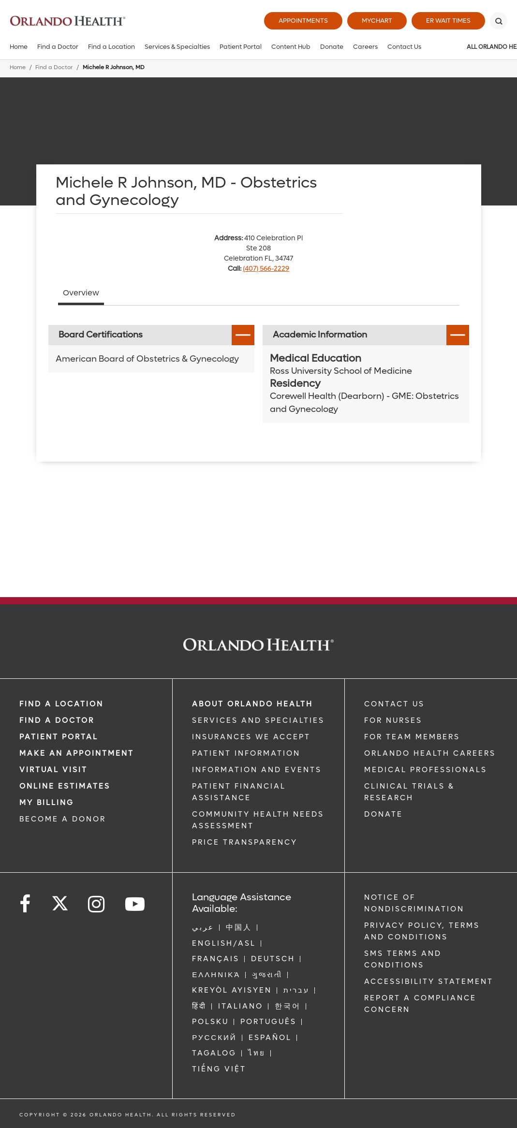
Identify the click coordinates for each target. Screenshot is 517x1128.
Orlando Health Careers (430, 753)
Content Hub (290, 47)
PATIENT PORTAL (58, 737)
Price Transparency (244, 842)
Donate (331, 47)
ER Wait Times (448, 20)
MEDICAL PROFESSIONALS (425, 770)
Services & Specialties (177, 47)
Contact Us (404, 47)
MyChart (377, 20)
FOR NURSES (393, 720)
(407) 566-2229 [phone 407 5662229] (266, 268)
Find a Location (111, 47)
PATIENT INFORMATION (246, 753)
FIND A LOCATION (61, 704)
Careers (365, 47)
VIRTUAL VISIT (53, 770)
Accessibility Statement (428, 981)
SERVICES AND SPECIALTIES (258, 720)
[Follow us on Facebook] (25, 904)
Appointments (303, 20)
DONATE (383, 814)
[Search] (498, 20)
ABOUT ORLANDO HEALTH (252, 704)
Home (19, 47)
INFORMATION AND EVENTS (257, 770)
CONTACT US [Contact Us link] (394, 704)
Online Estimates (64, 786)
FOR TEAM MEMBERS (412, 737)
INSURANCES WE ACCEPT (251, 737)
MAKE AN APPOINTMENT (76, 753)
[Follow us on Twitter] (60, 900)
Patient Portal (241, 47)
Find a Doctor (57, 47)
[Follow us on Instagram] (97, 904)
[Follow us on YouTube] (135, 904)
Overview (81, 293)
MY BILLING (46, 802)
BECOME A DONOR (62, 819)
